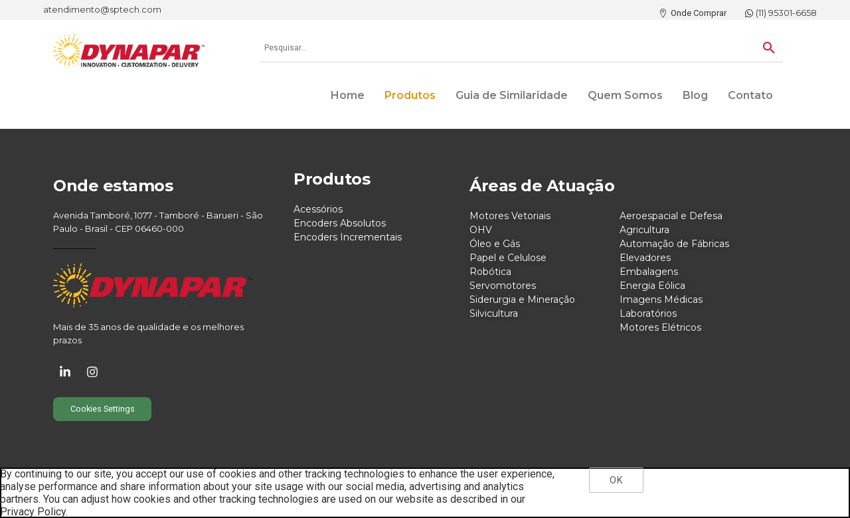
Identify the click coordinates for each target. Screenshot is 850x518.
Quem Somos (625, 95)
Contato (750, 95)
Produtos (410, 95)
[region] (425, 493)
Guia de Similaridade (512, 95)
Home (348, 95)
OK (616, 480)
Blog (695, 95)
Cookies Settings (102, 409)
